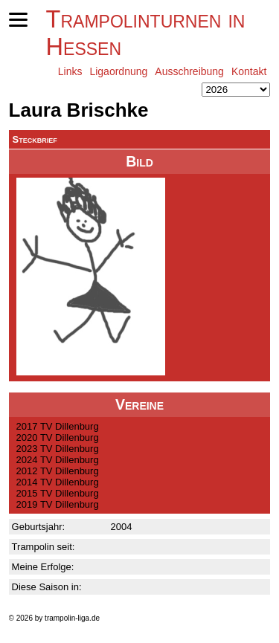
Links (70, 71)
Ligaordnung (118, 71)
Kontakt (248, 71)
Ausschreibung (189, 71)
